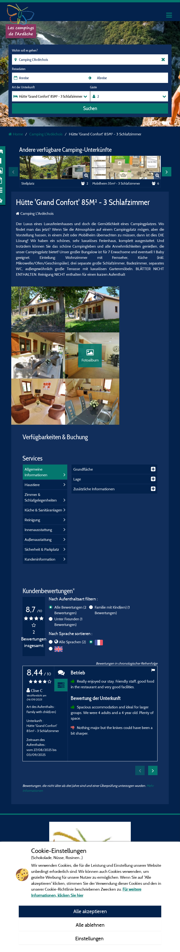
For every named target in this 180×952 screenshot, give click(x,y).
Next (166, 171)
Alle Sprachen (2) (72, 597)
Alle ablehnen (90, 925)
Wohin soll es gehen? (25, 50)
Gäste (93, 87)
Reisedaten (19, 69)
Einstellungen (90, 938)
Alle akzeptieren (90, 911)
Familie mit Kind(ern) (112, 565)
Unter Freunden (68, 577)
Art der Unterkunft (23, 87)
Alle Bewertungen (70, 565)
